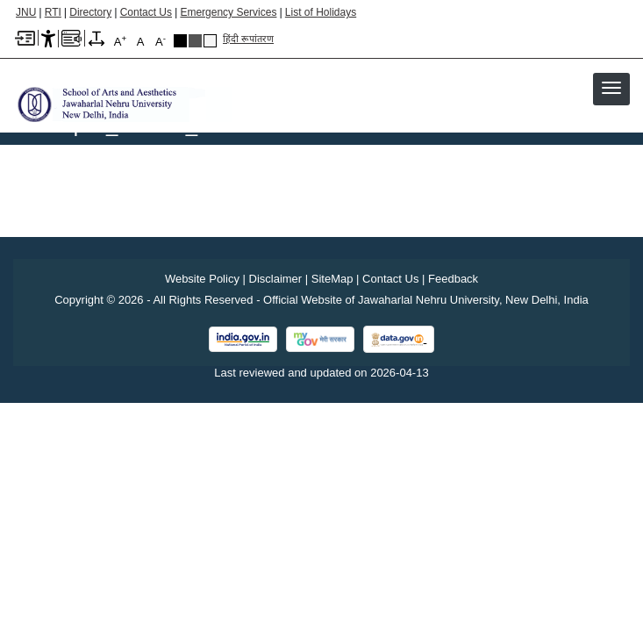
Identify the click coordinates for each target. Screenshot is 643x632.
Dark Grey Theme (195, 40)
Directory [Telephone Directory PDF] (90, 12)
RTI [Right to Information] (53, 12)
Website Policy (202, 278)
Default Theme (210, 40)
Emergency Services (228, 12)
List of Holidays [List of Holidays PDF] (320, 12)
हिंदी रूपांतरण (248, 38)
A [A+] (120, 40)
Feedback (453, 278)
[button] (611, 88)
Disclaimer (276, 278)
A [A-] (160, 40)
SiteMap (332, 278)
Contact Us (146, 12)
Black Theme (180, 40)
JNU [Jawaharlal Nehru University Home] (26, 12)
